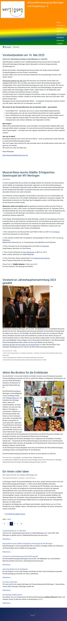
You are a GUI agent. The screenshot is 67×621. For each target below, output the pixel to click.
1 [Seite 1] (11, 524)
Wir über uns (61, 25)
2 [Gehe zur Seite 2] (14, 524)
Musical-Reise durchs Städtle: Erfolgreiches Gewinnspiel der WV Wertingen (27, 543)
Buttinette (45, 246)
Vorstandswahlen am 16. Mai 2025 (14, 531)
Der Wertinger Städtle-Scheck (12, 595)
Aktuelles (60, 31)
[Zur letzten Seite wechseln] (21, 524)
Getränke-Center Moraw (42, 258)
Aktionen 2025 (61, 34)
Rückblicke (60, 37)
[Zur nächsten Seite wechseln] (17, 524)
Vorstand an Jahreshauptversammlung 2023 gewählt (20, 556)
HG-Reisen (56, 232)
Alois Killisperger (28, 252)
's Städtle (60, 43)
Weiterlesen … (7, 539)
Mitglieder (60, 28)
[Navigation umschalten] (32, 613)
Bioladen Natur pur (12, 398)
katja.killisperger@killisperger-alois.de (15, 155)
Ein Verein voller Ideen (10, 582)
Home (59, 22)
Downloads (60, 40)
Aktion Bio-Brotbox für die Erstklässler (15, 569)
